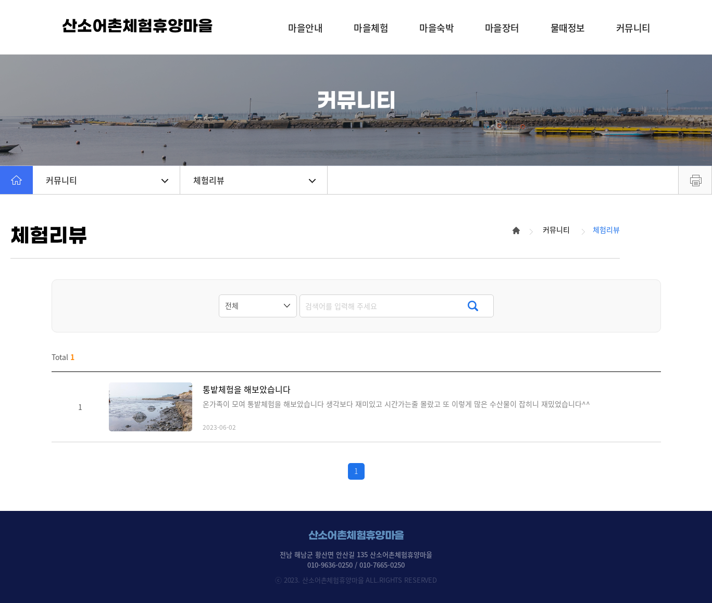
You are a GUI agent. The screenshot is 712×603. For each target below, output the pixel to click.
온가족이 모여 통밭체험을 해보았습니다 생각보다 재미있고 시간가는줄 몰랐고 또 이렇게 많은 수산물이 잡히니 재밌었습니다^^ (396, 404)
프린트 (695, 180)
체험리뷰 (254, 180)
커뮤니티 (107, 180)
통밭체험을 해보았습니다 (247, 389)
